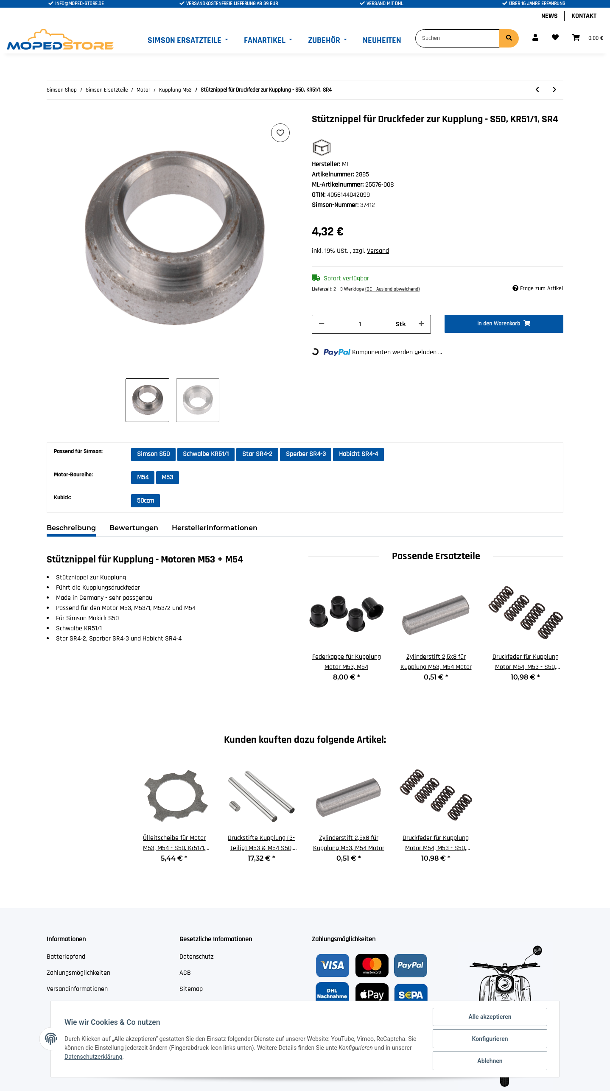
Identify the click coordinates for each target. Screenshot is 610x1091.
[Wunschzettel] (555, 38)
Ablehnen (489, 1060)
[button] (535, 38)
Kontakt (583, 15)
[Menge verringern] (321, 324)
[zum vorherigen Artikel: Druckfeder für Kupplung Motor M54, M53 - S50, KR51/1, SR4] (537, 90)
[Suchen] (457, 38)
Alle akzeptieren (489, 1016)
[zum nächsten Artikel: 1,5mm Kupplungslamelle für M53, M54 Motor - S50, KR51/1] (554, 90)
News (549, 15)
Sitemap (191, 989)
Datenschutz (196, 956)
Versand (378, 250)
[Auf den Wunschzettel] (280, 132)
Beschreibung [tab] (71, 528)
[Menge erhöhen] (421, 324)
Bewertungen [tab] (133, 528)
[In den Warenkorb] (504, 324)
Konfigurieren (490, 1038)
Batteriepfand (66, 956)
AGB (185, 972)
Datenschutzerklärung (93, 1056)
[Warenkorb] (587, 38)
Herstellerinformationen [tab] (214, 528)
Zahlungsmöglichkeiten (78, 972)
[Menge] (360, 324)
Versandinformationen (77, 989)
